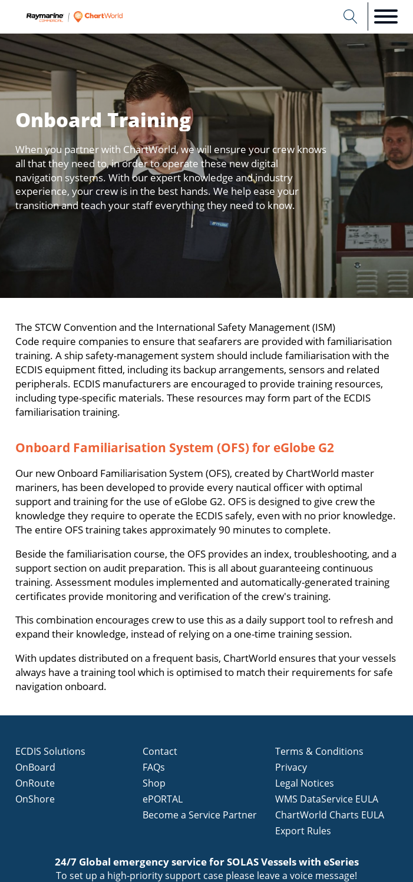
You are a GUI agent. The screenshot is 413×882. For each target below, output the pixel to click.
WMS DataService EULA (326, 799)
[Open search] (350, 16)
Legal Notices (304, 783)
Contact (160, 751)
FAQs (154, 767)
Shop (154, 783)
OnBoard (35, 767)
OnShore (35, 799)
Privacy (291, 767)
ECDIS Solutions (50, 751)
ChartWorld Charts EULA (329, 814)
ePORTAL (163, 799)
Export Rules (303, 830)
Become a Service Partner (200, 814)
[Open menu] (386, 16)
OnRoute (35, 783)
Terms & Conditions (319, 751)
